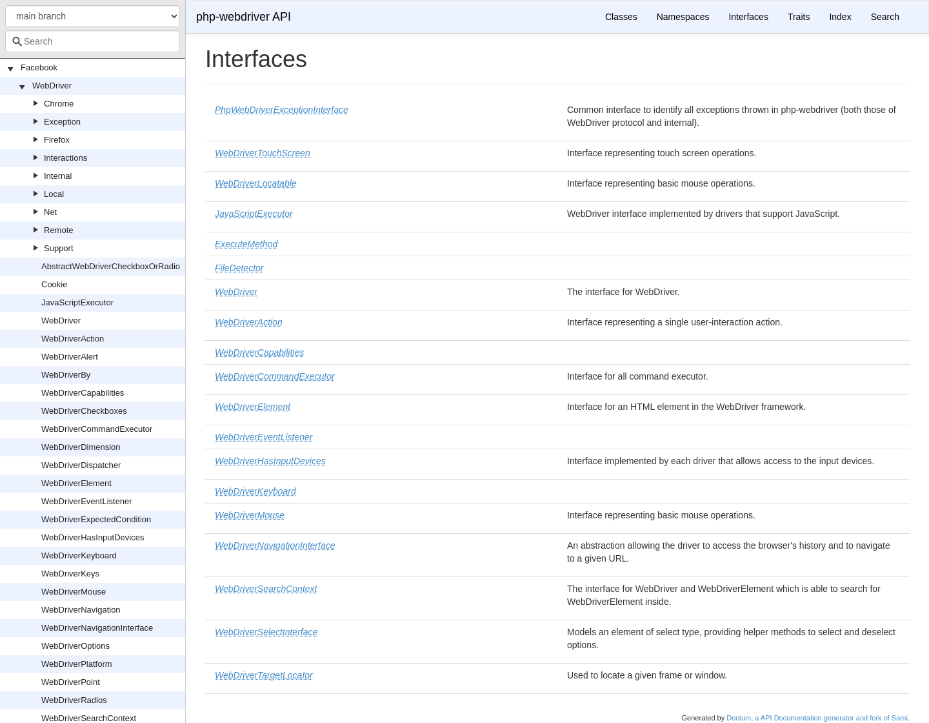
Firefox (57, 140)
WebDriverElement (76, 483)
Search (885, 17)
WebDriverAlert (69, 357)
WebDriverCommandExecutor (96, 429)
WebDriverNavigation (81, 610)
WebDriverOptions (75, 646)
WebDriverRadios (74, 700)
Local (54, 194)
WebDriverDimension (81, 447)
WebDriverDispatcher (81, 465)
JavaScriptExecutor (77, 302)
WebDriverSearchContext (88, 718)
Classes (621, 17)
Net (50, 212)
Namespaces (683, 17)
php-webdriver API (243, 16)
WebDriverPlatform (76, 664)
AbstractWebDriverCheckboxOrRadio (110, 266)
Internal (58, 176)
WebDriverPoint (70, 682)
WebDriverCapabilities (82, 393)
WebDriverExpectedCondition (96, 519)
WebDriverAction (72, 338)
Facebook (39, 67)
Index (840, 17)
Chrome (59, 103)
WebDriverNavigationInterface (97, 628)
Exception (62, 122)
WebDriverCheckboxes (84, 411)
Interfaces (748, 17)
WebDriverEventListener (86, 501)
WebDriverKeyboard (79, 555)
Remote (59, 230)
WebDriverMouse (73, 591)
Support (59, 248)
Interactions (65, 158)
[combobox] (92, 41)
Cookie (54, 284)
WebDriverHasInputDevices (92, 537)
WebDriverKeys (70, 573)
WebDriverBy (65, 375)
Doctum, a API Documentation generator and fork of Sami (817, 718)
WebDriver (52, 85)
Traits (799, 17)
